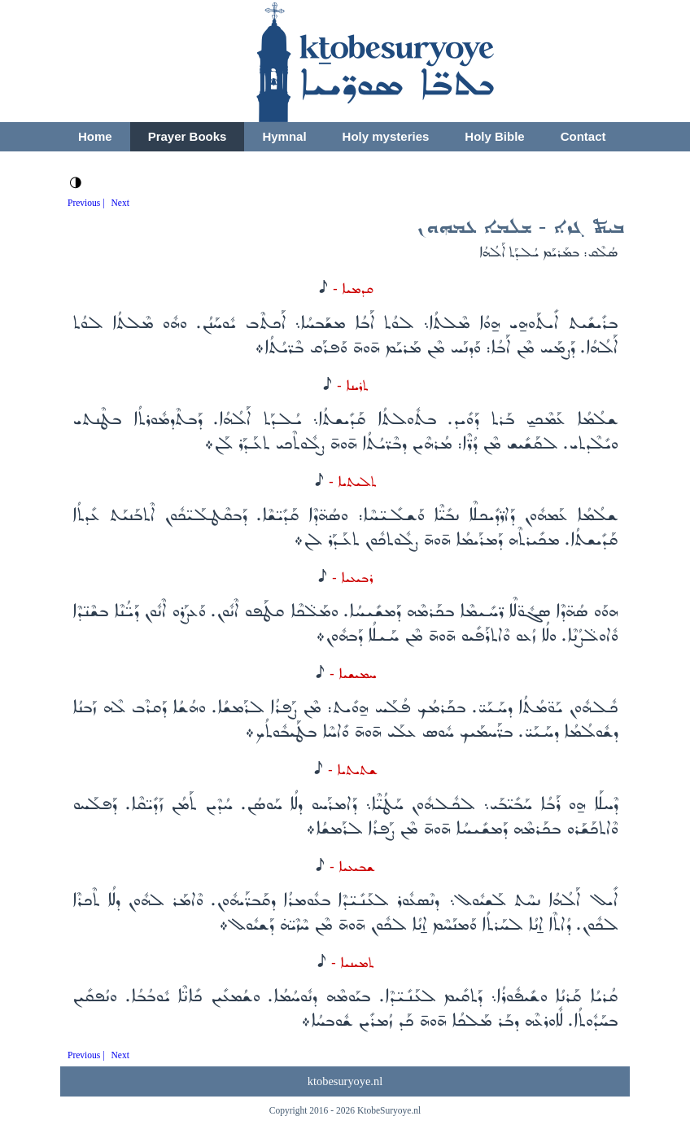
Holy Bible (494, 136)
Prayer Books (187, 136)
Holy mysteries (386, 136)
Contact (583, 136)
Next (120, 203)
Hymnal (284, 136)
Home (95, 136)
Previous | (86, 203)
